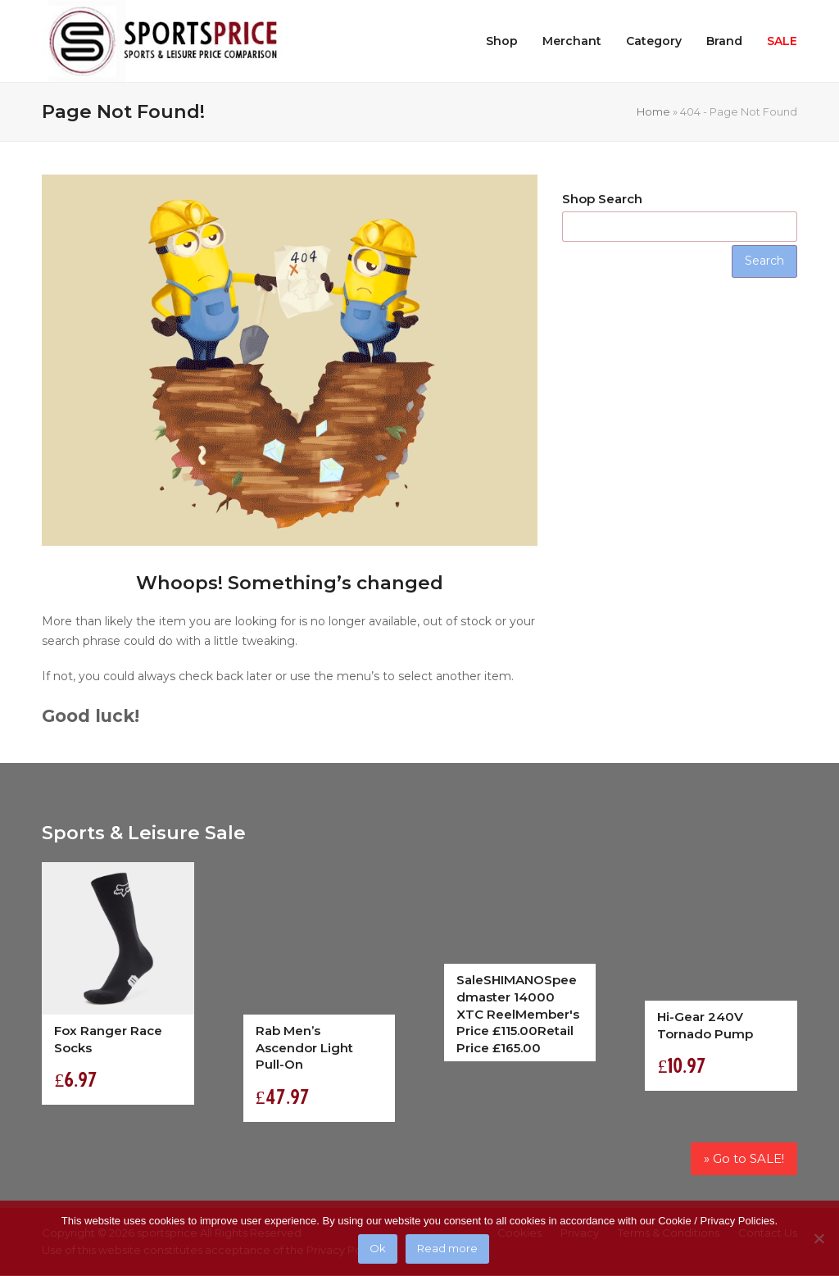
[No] (818, 1238)
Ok (378, 1249)
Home (653, 111)
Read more (447, 1249)
